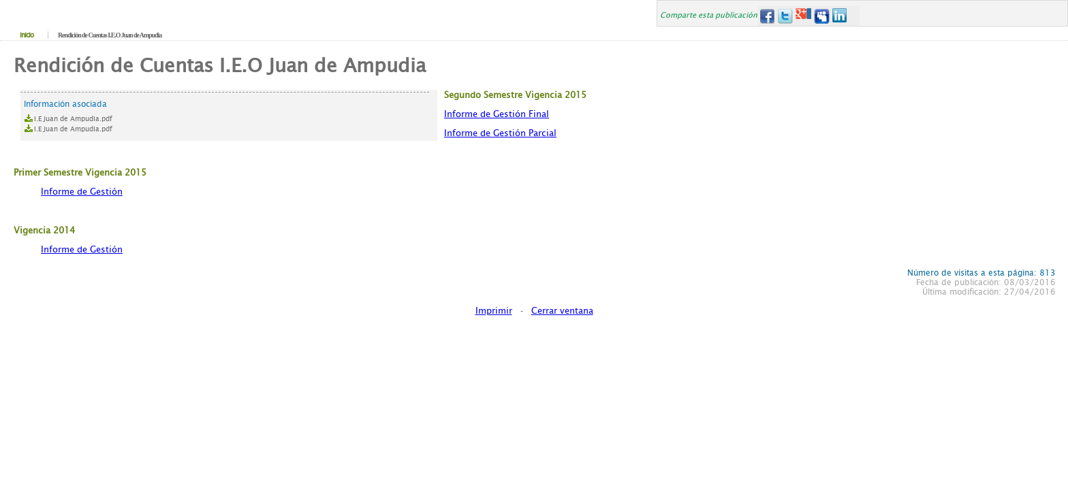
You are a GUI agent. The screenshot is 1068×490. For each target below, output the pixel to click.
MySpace (822, 16)
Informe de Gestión (82, 191)
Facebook (766, 16)
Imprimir (493, 311)
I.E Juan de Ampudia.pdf (73, 118)
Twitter (785, 16)
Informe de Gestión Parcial (500, 133)
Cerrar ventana (562, 311)
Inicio (26, 35)
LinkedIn (840, 16)
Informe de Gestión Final (496, 114)
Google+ (803, 16)
